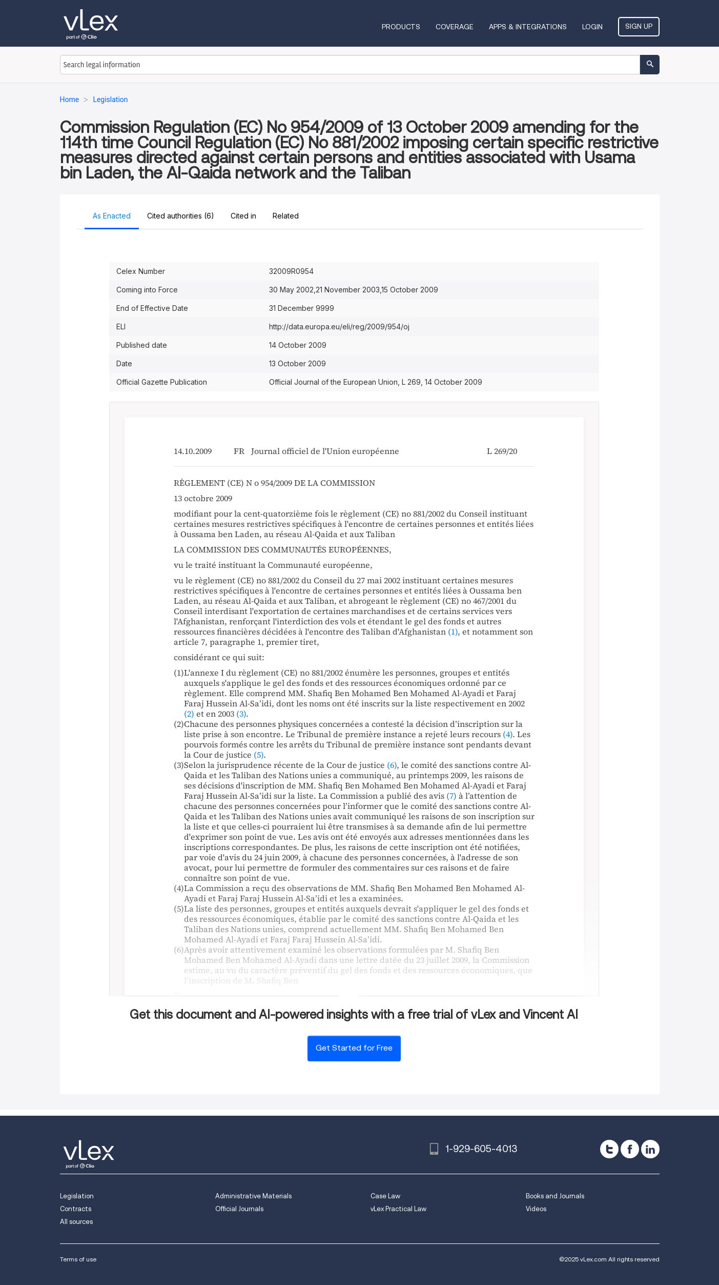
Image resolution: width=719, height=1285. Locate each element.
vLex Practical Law (398, 1209)
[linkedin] (650, 1149)
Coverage (455, 27)
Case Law (385, 1196)
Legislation (77, 1196)
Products (401, 27)
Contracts (75, 1209)
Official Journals (239, 1209)
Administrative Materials (253, 1196)
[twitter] (609, 1149)
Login (592, 27)
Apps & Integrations (528, 27)
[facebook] (630, 1149)
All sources (76, 1221)
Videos (536, 1209)
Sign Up (638, 26)
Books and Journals (555, 1196)
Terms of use (78, 1259)
